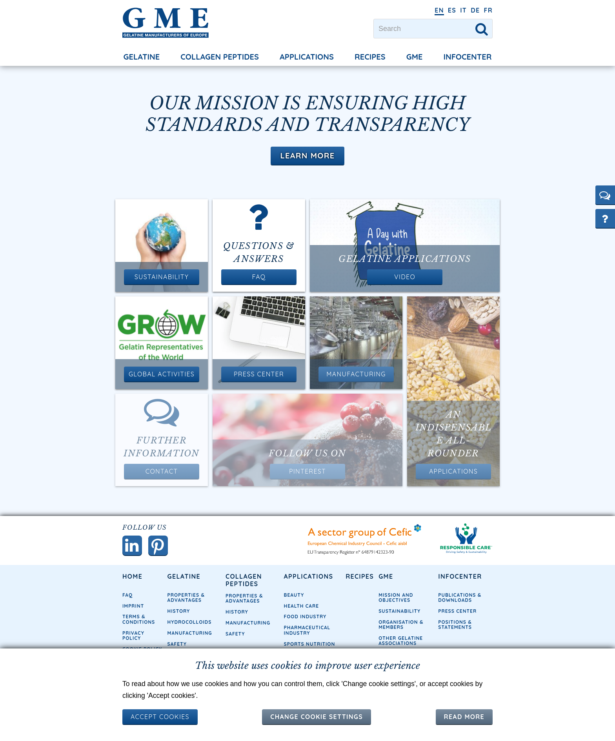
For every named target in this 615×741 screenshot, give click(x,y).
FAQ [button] (259, 277)
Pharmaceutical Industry (307, 630)
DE (475, 10)
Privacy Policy (133, 635)
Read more (464, 717)
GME (414, 57)
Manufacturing (189, 633)
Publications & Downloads (459, 597)
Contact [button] (162, 471)
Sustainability (399, 611)
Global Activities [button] (162, 374)
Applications (307, 57)
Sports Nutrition (309, 644)
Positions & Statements (455, 624)
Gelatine (142, 57)
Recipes (370, 57)
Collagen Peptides (219, 57)
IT (463, 10)
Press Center (457, 611)
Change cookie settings (316, 717)
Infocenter (468, 57)
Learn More (307, 155)
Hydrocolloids (189, 622)
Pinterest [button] (307, 471)
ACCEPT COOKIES (160, 717)
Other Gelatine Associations (400, 640)
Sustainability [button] (162, 277)
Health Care (301, 606)
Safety (177, 644)
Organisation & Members (400, 624)
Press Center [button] (259, 374)
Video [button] (404, 277)
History (178, 611)
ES (452, 10)
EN (439, 10)
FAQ (127, 595)
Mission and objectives (395, 597)
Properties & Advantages (186, 597)
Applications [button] (453, 471)
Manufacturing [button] (356, 374)
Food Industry (305, 616)
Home (132, 576)
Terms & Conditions (138, 619)
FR (488, 10)
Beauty (294, 595)
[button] (605, 194)
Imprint (133, 606)
